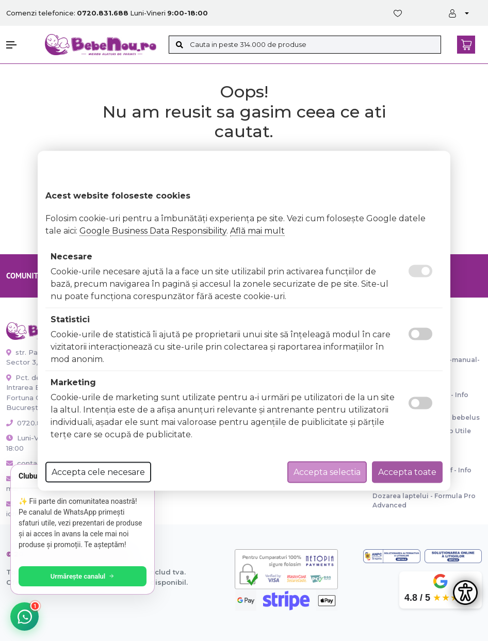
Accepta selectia (327, 471)
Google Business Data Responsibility (152, 230)
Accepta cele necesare (98, 471)
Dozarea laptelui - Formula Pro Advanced (424, 500)
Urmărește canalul (83, 576)
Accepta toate (407, 471)
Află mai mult (257, 230)
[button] (20, 44)
